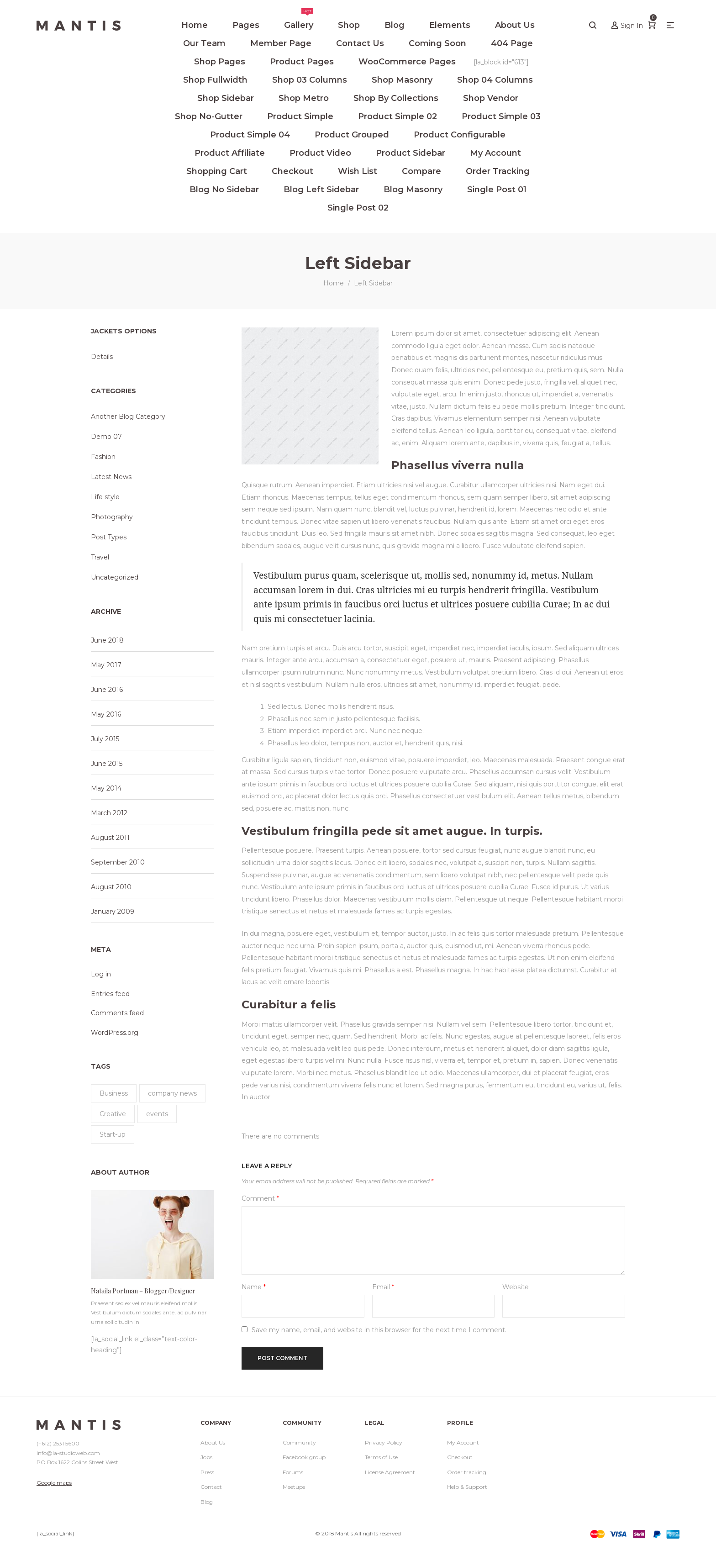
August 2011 (110, 837)
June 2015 (106, 763)
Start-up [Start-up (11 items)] (113, 1134)
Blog (206, 1501)
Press (207, 1472)
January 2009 (112, 911)
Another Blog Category (128, 416)
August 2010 (111, 887)
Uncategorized (114, 577)
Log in (101, 974)
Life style (105, 497)
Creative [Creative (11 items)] (113, 1114)
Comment (260, 1198)
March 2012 (109, 813)
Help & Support (467, 1486)
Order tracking (466, 1472)
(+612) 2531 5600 (58, 1443)
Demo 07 (106, 436)
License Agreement (390, 1472)
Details (102, 357)
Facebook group (304, 1457)
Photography (112, 517)
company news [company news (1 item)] (172, 1093)
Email (383, 1287)
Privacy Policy (383, 1442)
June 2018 (107, 640)
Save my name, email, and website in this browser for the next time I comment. (379, 1330)
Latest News (111, 477)
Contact (211, 1486)
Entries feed (110, 994)
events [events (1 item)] (157, 1114)
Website (515, 1287)
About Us (212, 1442)
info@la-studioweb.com (68, 1453)
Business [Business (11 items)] (114, 1093)
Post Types (108, 537)
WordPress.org (114, 1032)
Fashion (103, 457)
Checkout (460, 1457)
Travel (100, 557)
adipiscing (539, 660)
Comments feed (117, 1013)
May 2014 (106, 788)
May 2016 (106, 714)
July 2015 (105, 739)
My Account (463, 1442)
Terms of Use (381, 1457)
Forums (293, 1472)
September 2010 (118, 862)
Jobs (206, 1457)
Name (254, 1287)
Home (333, 283)
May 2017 (106, 665)
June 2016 (107, 689)
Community (299, 1442)
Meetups (294, 1486)
